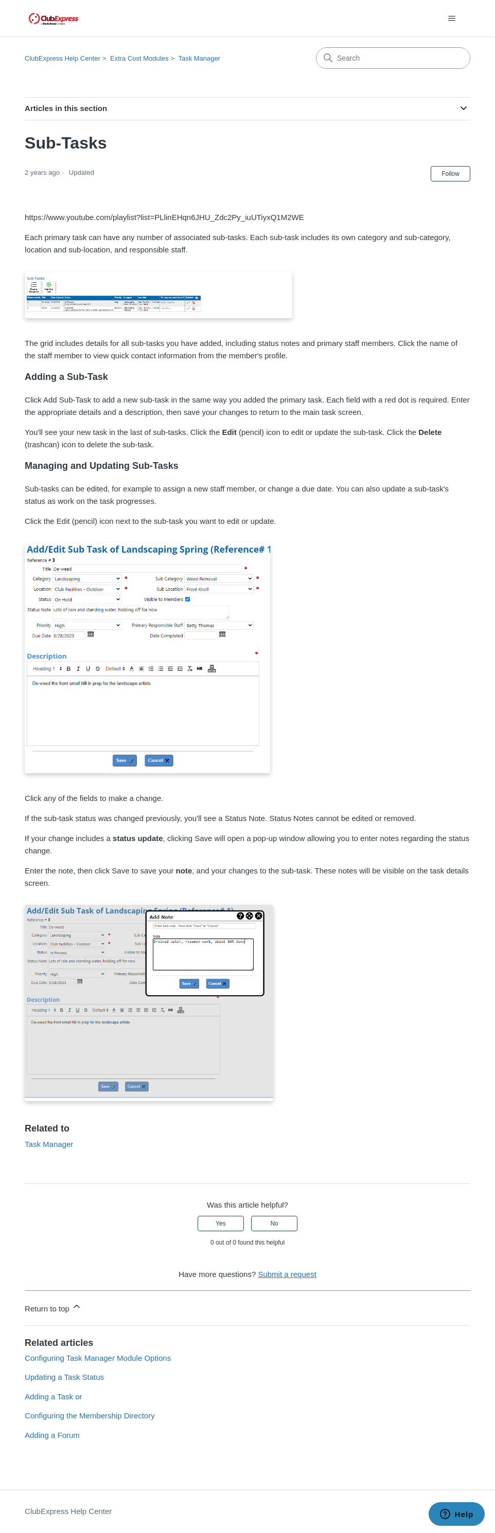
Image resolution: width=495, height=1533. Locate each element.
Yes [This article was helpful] (221, 1223)
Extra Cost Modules (139, 58)
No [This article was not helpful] (274, 1223)
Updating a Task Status (64, 1377)
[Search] (393, 58)
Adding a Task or (53, 1396)
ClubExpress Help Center (62, 58)
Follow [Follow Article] (450, 173)
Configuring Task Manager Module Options (98, 1358)
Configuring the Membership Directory (90, 1415)
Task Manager (199, 58)
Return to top (53, 1307)
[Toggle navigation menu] (452, 18)
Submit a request (287, 1274)
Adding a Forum (52, 1435)
